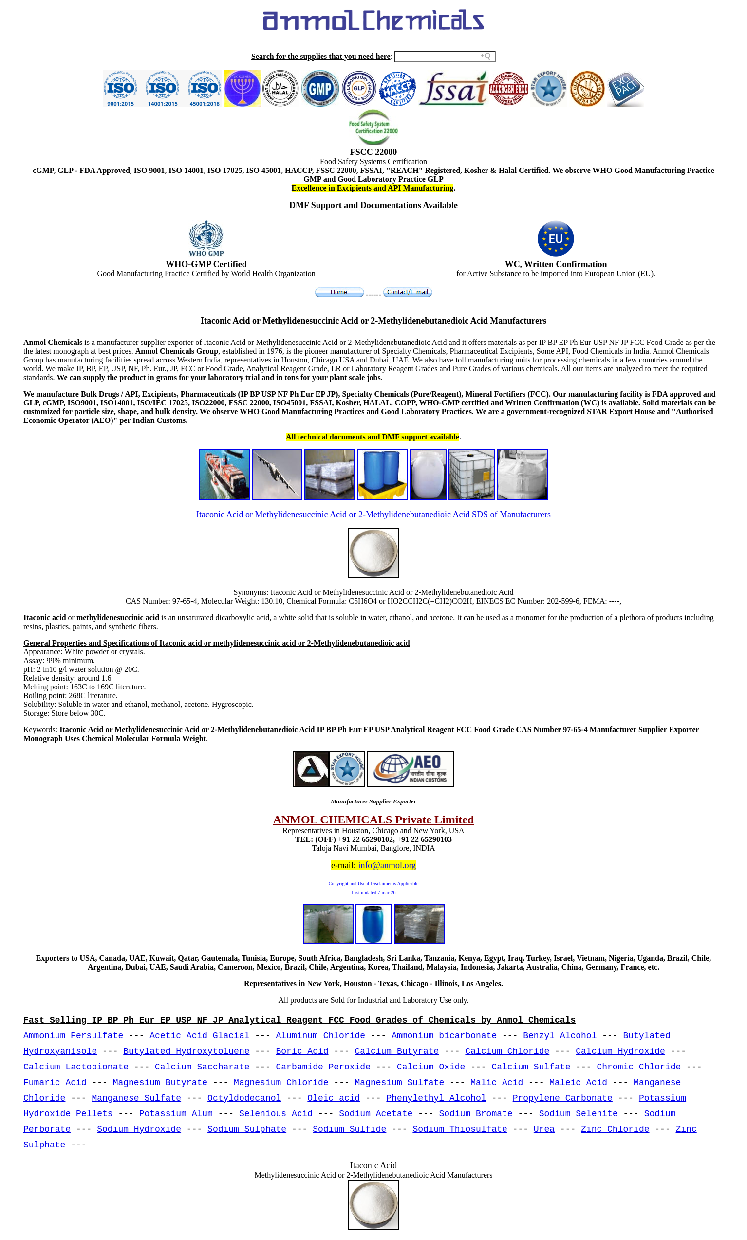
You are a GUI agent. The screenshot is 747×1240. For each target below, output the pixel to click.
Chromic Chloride (639, 1067)
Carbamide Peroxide (323, 1067)
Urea (544, 1129)
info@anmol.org (387, 865)
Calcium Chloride (507, 1051)
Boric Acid (302, 1051)
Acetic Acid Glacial (199, 1036)
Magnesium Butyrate (160, 1082)
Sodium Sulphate (246, 1129)
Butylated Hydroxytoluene (186, 1051)
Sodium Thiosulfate (459, 1129)
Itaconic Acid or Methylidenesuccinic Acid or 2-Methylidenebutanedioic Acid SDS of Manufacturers (373, 514)
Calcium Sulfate (530, 1067)
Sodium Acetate (375, 1114)
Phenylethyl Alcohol (436, 1098)
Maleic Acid (578, 1082)
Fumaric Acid (55, 1082)
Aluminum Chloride (321, 1036)
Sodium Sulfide (349, 1129)
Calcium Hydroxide (620, 1051)
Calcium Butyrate (397, 1051)
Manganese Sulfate (136, 1098)
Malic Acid (496, 1082)
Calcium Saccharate (202, 1067)
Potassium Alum (176, 1114)
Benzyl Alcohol (560, 1036)
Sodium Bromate (475, 1114)
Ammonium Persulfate (73, 1036)
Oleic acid (333, 1098)
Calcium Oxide (431, 1067)
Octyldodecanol (244, 1098)
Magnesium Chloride (281, 1082)
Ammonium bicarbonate (444, 1036)
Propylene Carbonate (563, 1098)
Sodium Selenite (578, 1114)
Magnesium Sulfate (400, 1082)
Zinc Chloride (615, 1129)
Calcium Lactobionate (76, 1067)
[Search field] (445, 56)
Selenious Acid (276, 1114)
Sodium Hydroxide (139, 1129)
